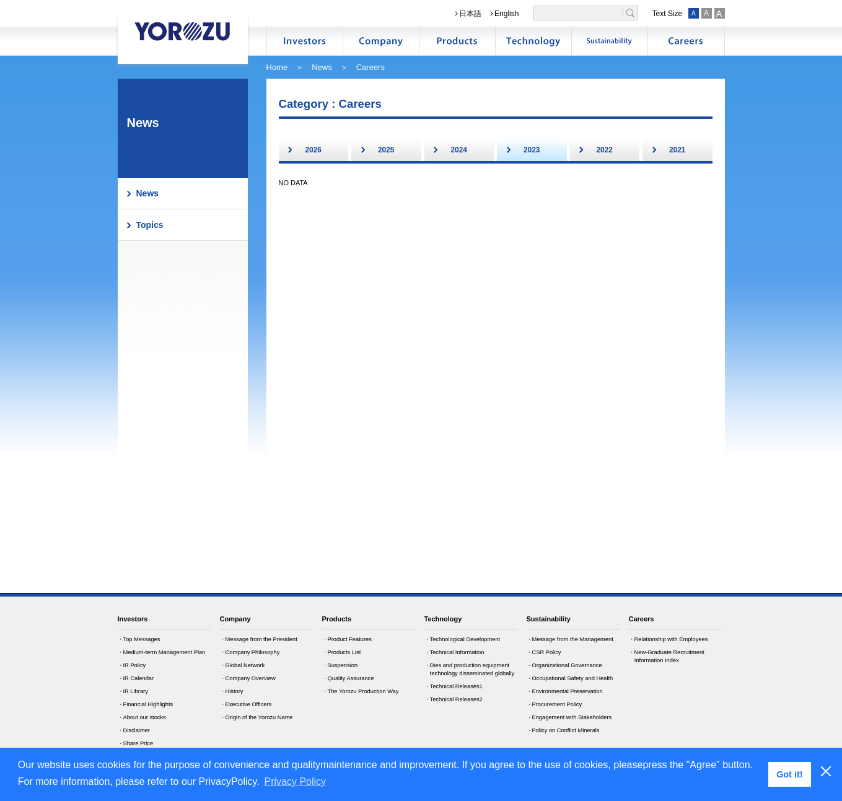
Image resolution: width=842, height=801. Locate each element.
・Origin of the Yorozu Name (256, 717)
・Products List (341, 652)
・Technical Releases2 (453, 699)
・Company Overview (248, 678)
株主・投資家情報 (305, 41)
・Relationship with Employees (668, 639)
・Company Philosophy (250, 652)
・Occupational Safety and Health (570, 678)
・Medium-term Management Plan (162, 652)
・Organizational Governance (564, 665)
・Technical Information (454, 652)
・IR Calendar (136, 678)
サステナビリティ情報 (609, 41)
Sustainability (549, 619)
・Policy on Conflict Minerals (563, 730)
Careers (641, 619)
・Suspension (340, 665)
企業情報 (381, 41)
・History (231, 691)
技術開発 (533, 41)
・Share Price (136, 743)
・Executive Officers (246, 704)
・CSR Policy (544, 652)
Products (337, 619)
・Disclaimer (134, 730)
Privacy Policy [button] (296, 781)
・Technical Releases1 (453, 686)
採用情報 (686, 41)
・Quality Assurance (348, 678)
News (322, 67)
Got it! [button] (789, 774)
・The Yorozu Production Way (360, 691)
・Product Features (347, 639)
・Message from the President (258, 639)
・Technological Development (462, 639)
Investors (133, 619)
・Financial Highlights (145, 704)
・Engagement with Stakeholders (569, 717)
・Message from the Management (570, 639)
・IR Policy (132, 665)
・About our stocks (142, 717)
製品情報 (457, 41)
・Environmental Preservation (565, 691)
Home (277, 67)
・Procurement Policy (554, 704)
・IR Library (133, 691)
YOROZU (183, 31)
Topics (150, 225)
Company (235, 619)
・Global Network (242, 665)
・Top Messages (139, 639)
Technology (443, 619)
